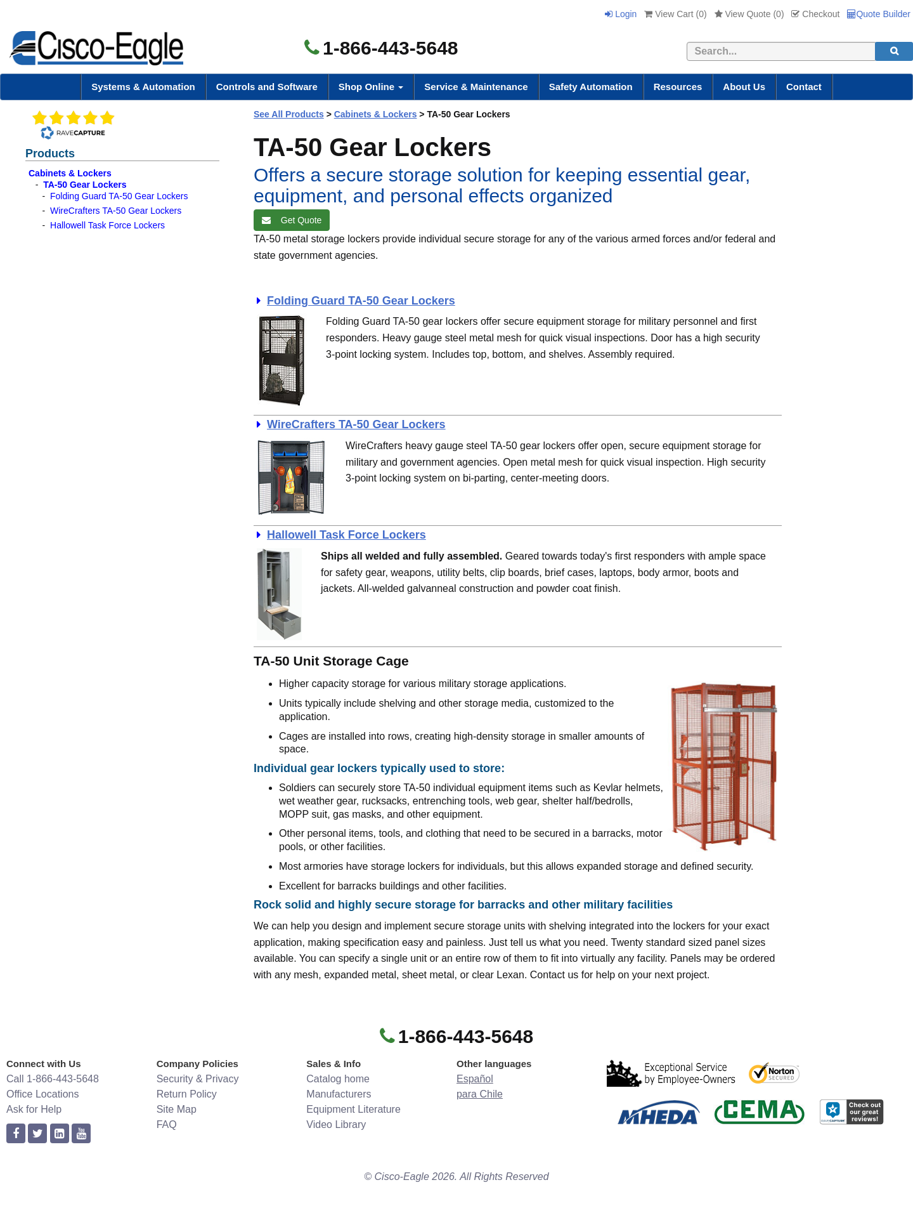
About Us (744, 86)
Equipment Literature (353, 1109)
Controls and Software (267, 86)
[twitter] (37, 1134)
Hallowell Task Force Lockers (107, 225)
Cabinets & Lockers (70, 173)
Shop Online (371, 86)
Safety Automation (591, 86)
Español (474, 1078)
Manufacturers (338, 1094)
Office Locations (42, 1094)
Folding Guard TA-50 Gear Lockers (119, 196)
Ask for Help (34, 1109)
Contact (804, 86)
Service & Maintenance (476, 86)
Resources (678, 86)
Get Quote (291, 220)
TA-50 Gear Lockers (84, 185)
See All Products (289, 114)
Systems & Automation (143, 86)
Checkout (815, 14)
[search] (894, 51)
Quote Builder (878, 14)
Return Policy (187, 1094)
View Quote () (749, 14)
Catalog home (338, 1078)
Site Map (177, 1109)
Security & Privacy (198, 1078)
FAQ (167, 1124)
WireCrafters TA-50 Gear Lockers (115, 211)
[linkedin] (59, 1134)
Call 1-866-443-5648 (52, 1078)
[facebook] (15, 1134)
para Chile (479, 1094)
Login (621, 14)
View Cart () (675, 14)
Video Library (336, 1124)
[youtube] (81, 1134)
